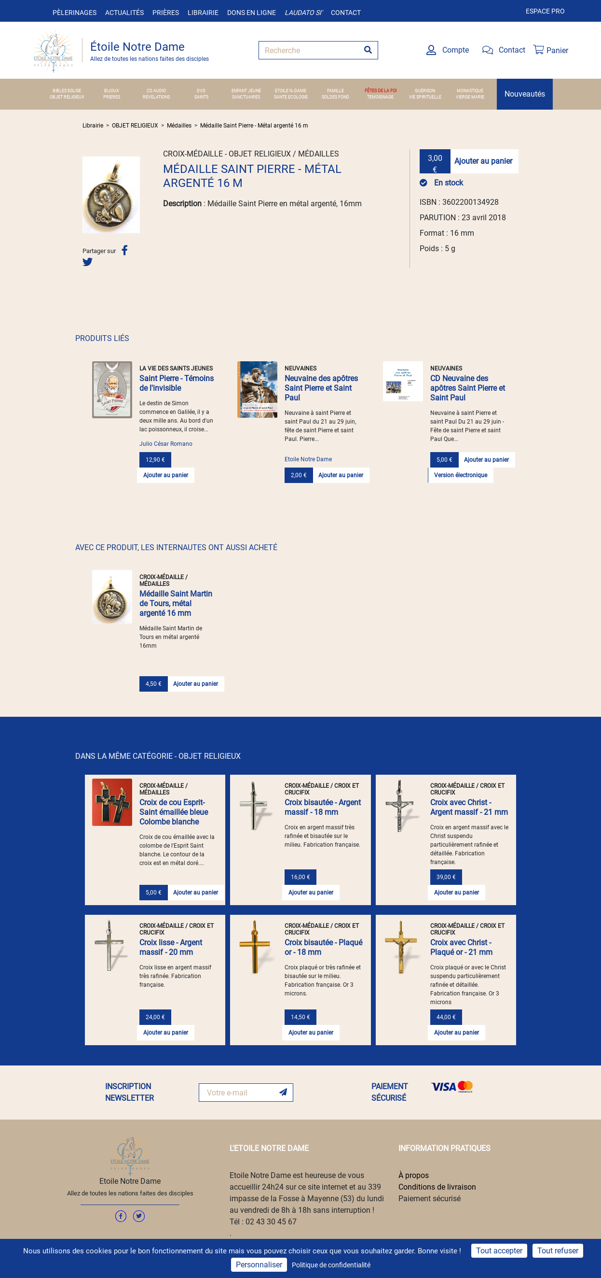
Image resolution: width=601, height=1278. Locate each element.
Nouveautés (525, 94)
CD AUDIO (156, 90)
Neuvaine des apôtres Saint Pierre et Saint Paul (321, 388)
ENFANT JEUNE (246, 90)
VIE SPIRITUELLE (425, 97)
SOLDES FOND (335, 97)
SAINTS (201, 97)
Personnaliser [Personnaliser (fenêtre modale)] (259, 1264)
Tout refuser (557, 1250)
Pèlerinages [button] (74, 12)
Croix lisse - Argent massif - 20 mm (170, 947)
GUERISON (425, 90)
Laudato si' (303, 12)
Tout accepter (499, 1250)
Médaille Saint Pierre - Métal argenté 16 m (254, 125)
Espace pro (545, 11)
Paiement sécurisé (429, 1198)
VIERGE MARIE (470, 97)
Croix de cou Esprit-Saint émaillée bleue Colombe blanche (173, 812)
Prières (165, 12)
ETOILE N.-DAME (290, 90)
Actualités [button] (124, 12)
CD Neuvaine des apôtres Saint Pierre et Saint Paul (467, 388)
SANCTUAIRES (246, 97)
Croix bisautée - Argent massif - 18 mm (323, 807)
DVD (201, 90)
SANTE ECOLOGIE (291, 97)
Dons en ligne (251, 12)
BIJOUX (111, 90)
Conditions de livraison (437, 1187)
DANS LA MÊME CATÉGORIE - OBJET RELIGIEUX (158, 756)
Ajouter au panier (483, 161)
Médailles (179, 125)
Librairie (203, 12)
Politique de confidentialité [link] (331, 1265)
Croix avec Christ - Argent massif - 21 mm (469, 807)
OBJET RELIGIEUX (67, 97)
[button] (86, 194)
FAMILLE (335, 90)
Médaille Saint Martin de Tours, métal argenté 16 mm (175, 603)
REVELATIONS (156, 97)
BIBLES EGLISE (67, 90)
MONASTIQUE (470, 90)
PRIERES (111, 97)
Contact (346, 12)
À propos (413, 1175)
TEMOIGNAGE (380, 97)
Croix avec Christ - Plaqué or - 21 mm (461, 947)
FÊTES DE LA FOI (380, 90)
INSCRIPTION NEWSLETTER (129, 1092)
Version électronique (460, 475)
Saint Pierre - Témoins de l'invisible (176, 383)
